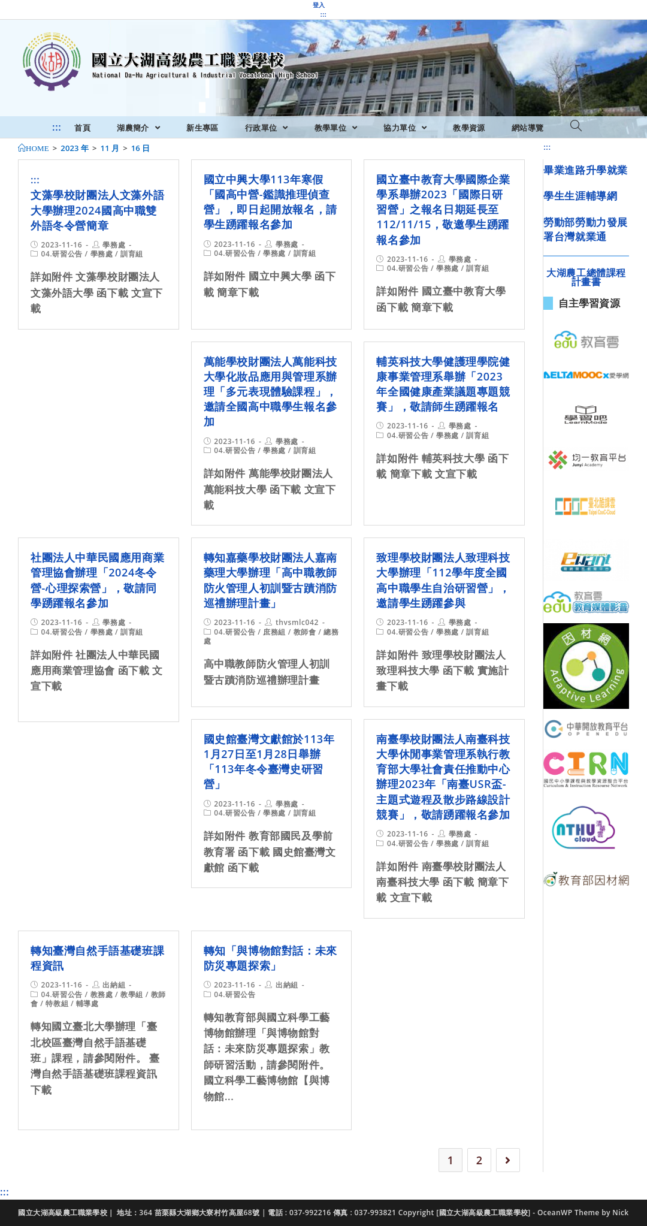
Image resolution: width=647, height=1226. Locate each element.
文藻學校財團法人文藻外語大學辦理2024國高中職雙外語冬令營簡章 (97, 210)
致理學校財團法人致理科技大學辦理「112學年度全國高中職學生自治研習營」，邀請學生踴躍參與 (443, 580)
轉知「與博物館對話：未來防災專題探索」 (270, 958)
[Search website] (576, 126)
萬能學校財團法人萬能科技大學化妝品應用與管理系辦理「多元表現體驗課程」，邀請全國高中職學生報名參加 (270, 391)
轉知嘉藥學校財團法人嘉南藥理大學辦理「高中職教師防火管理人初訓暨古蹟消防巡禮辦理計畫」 (270, 580)
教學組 (131, 994)
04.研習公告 (62, 254)
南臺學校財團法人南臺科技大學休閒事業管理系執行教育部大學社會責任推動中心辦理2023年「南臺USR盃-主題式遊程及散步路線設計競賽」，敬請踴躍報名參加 (443, 777)
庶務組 (274, 632)
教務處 (101, 994)
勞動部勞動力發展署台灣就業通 (585, 229)
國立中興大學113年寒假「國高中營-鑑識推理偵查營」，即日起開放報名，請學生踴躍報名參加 (270, 202)
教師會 (305, 632)
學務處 (113, 245)
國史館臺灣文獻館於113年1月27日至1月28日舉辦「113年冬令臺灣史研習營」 (269, 762)
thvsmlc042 (297, 622)
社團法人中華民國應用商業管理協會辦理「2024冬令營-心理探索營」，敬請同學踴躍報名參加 (97, 580)
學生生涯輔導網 (580, 196)
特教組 (57, 1003)
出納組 (113, 985)
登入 (319, 5)
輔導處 (87, 1003)
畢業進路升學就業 (585, 170)
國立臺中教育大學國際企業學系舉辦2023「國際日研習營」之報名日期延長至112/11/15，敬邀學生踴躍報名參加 (443, 209)
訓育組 (131, 254)
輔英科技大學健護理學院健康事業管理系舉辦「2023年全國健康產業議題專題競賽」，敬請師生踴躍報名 (443, 384)
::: (323, 14)
